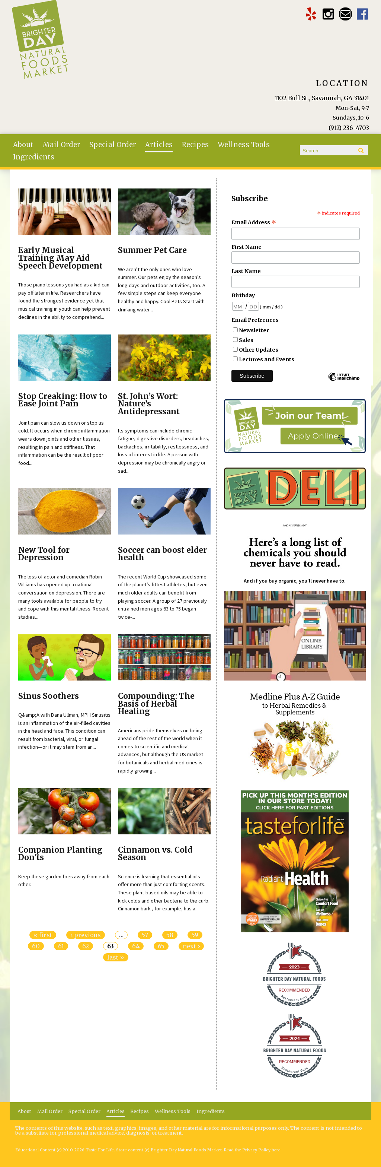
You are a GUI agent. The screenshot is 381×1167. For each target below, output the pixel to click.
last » (115, 957)
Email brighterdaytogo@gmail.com (345, 13)
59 (195, 935)
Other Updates (258, 349)
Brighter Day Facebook (362, 13)
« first (42, 935)
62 (85, 946)
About (23, 144)
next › (191, 946)
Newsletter (254, 330)
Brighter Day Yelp (311, 13)
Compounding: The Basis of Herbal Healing (156, 704)
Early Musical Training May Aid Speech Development (60, 258)
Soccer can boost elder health (162, 554)
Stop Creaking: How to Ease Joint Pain (62, 400)
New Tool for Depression (44, 554)
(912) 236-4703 (349, 127)
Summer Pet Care (152, 250)
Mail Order (61, 144)
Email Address (253, 222)
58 (169, 935)
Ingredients (33, 157)
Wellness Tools (244, 144)
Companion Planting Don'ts (60, 854)
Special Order (112, 144)
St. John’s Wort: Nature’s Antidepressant (149, 404)
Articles (159, 144)
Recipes (195, 144)
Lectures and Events (266, 359)
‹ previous (85, 935)
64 (136, 946)
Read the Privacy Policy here (252, 1150)
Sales (246, 340)
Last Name (246, 271)
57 (145, 935)
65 (161, 946)
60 (36, 946)
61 (61, 946)
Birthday (243, 295)
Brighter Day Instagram (328, 13)
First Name (246, 247)
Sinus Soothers (48, 696)
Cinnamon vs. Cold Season (155, 854)
